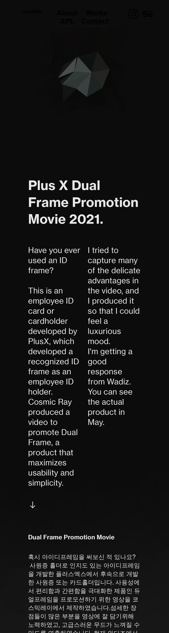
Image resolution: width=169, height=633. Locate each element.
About (67, 12)
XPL (67, 21)
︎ (148, 14)
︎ (134, 14)
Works (96, 12)
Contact (95, 21)
